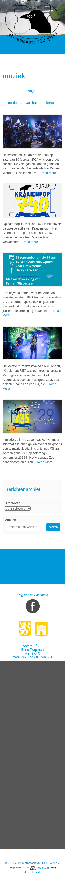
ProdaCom (39, 867)
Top (26, 855)
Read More (48, 173)
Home (37, 855)
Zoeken (10, 520)
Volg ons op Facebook (32, 604)
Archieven (12, 503)
